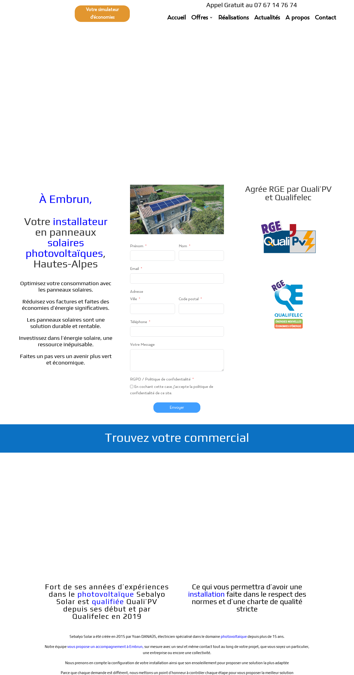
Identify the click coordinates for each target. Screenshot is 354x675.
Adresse (136, 156)
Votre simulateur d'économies (102, 13)
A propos (297, 18)
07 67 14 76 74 (117, 615)
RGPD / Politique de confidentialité (161, 244)
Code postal (189, 164)
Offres (199, 18)
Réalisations (233, 18)
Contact (325, 18)
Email (134, 133)
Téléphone (138, 187)
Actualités (267, 18)
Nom (183, 111)
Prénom (136, 111)
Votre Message (142, 209)
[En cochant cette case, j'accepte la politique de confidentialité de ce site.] (131, 251)
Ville (133, 164)
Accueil (176, 18)
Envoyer (177, 272)
